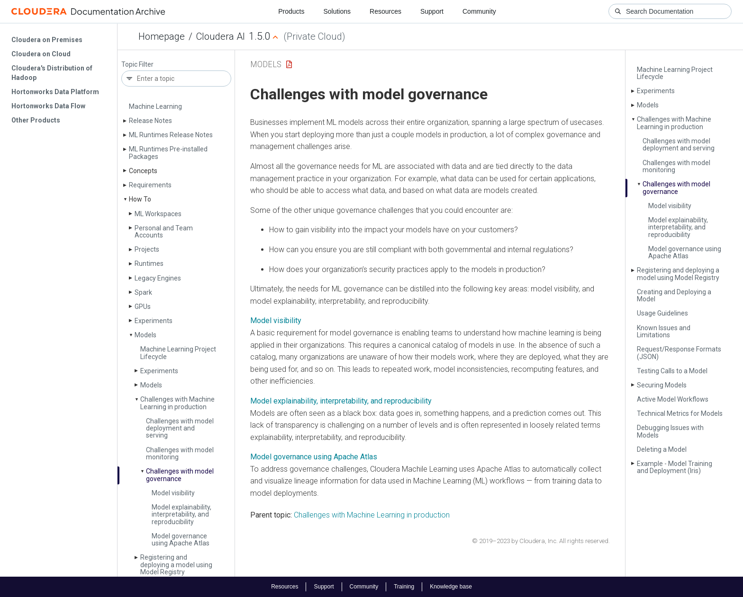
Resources (385, 11)
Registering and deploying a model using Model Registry (176, 564)
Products (291, 11)
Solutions (337, 11)
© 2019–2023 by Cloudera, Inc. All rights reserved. (541, 540)
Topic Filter (137, 64)
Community (479, 11)
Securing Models (662, 385)
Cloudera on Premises (46, 40)
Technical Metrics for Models (680, 413)
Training (404, 586)
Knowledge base (451, 586)
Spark (143, 292)
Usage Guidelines (662, 313)
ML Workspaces (158, 214)
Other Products (35, 120)
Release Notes (150, 120)
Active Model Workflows (672, 399)
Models (145, 335)
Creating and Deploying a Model (674, 295)
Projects (147, 249)
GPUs (143, 306)
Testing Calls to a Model (672, 371)
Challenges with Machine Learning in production (177, 402)
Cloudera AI (220, 36)
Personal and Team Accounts (164, 231)
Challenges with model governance (180, 474)
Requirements (150, 185)
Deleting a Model (662, 449)
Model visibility (173, 493)
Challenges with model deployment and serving (180, 428)
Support (432, 11)
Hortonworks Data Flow (48, 106)
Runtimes (149, 263)
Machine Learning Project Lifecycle (178, 352)
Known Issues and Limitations (663, 331)
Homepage (161, 36)
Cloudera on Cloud (41, 54)
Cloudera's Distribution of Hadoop (51, 72)
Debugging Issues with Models (670, 431)
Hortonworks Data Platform (55, 92)
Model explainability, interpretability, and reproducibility (181, 514)
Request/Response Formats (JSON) (679, 352)
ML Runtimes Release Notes (171, 135)
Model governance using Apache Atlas (180, 539)
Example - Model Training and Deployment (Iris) (674, 467)
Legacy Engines (158, 278)
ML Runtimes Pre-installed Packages (168, 152)
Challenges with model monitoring (180, 453)
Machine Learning (155, 106)
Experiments (153, 321)
